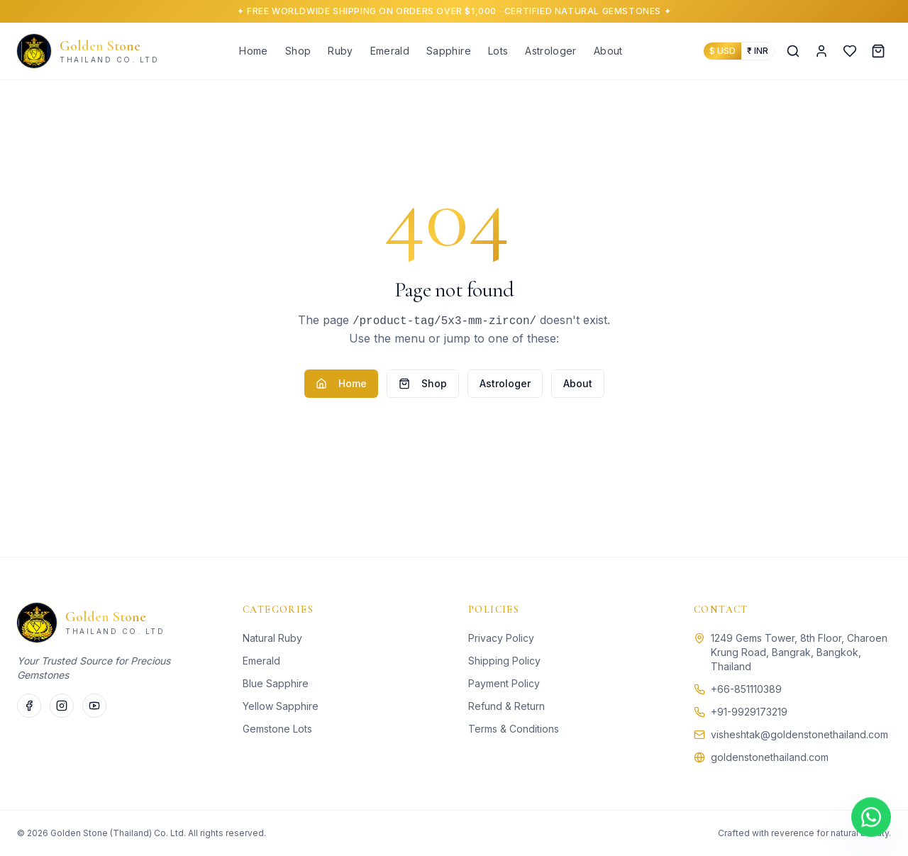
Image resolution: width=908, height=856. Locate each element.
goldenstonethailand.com (770, 757)
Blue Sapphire (276, 683)
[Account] (821, 51)
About (608, 51)
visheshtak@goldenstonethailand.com (799, 734)
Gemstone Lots (277, 729)
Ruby (340, 51)
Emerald (389, 51)
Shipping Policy (504, 661)
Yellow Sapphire (281, 706)
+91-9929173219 (749, 712)
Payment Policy (504, 683)
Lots (498, 51)
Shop (298, 51)
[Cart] (878, 51)
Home (253, 51)
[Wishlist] (850, 51)
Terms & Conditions (513, 729)
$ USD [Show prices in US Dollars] (722, 50)
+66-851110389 (746, 689)
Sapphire (448, 51)
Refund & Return (506, 706)
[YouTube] (94, 706)
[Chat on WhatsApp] (871, 818)
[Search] (793, 51)
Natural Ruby (272, 638)
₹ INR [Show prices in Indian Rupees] (757, 50)
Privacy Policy (501, 638)
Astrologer (551, 51)
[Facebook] (29, 706)
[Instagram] (62, 706)
